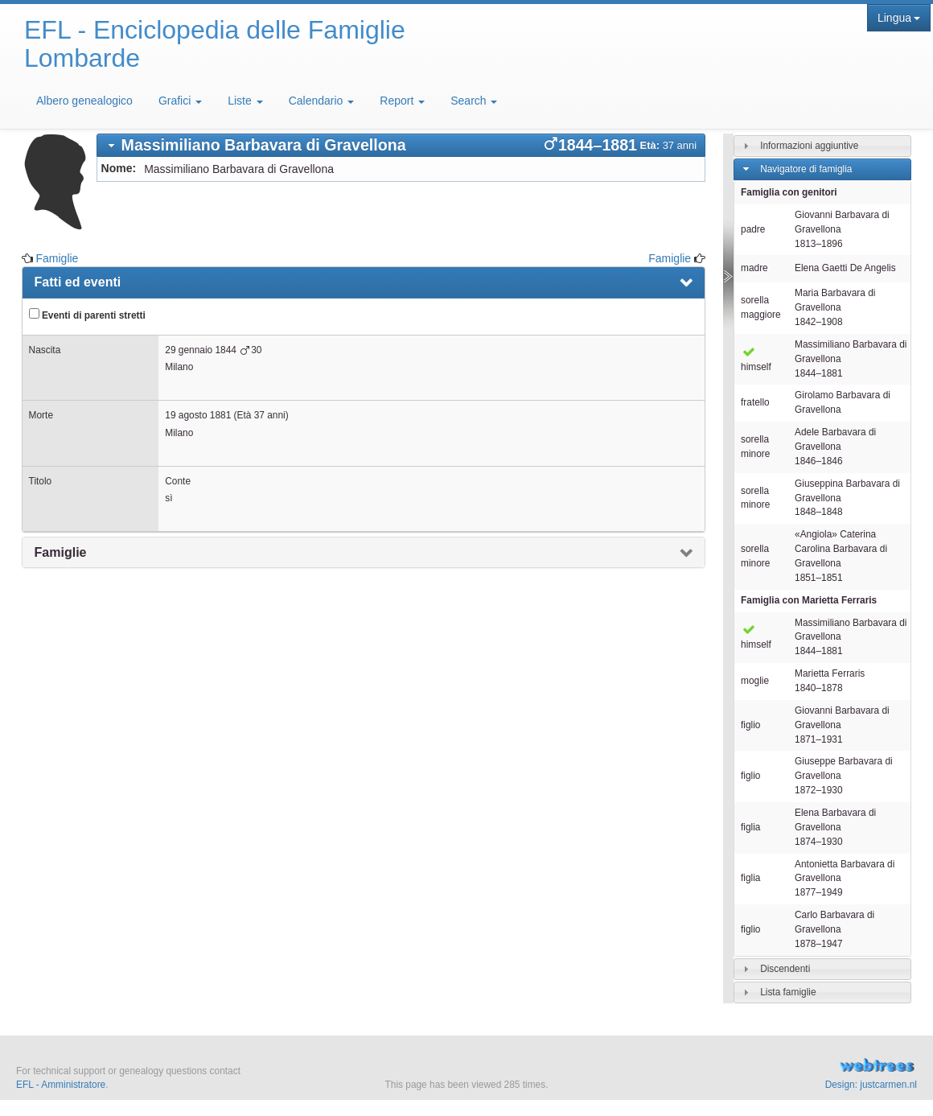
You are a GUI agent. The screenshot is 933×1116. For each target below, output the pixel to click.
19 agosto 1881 (198, 415)
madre (754, 268)
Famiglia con (809, 600)
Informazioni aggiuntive (809, 145)
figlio (750, 725)
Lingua (899, 17)
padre (753, 229)
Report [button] (402, 100)
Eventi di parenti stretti (87, 314)
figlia (750, 827)
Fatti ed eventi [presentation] (78, 282)
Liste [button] (245, 100)
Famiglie (56, 258)
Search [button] (473, 100)
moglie (755, 680)
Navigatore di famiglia (806, 169)
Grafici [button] (180, 100)
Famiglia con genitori (789, 192)
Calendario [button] (322, 100)
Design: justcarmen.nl (871, 1084)
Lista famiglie (788, 992)
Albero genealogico (84, 100)
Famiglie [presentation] (61, 552)
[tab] (401, 145)
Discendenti (785, 968)
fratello (755, 402)
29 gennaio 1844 (200, 350)
